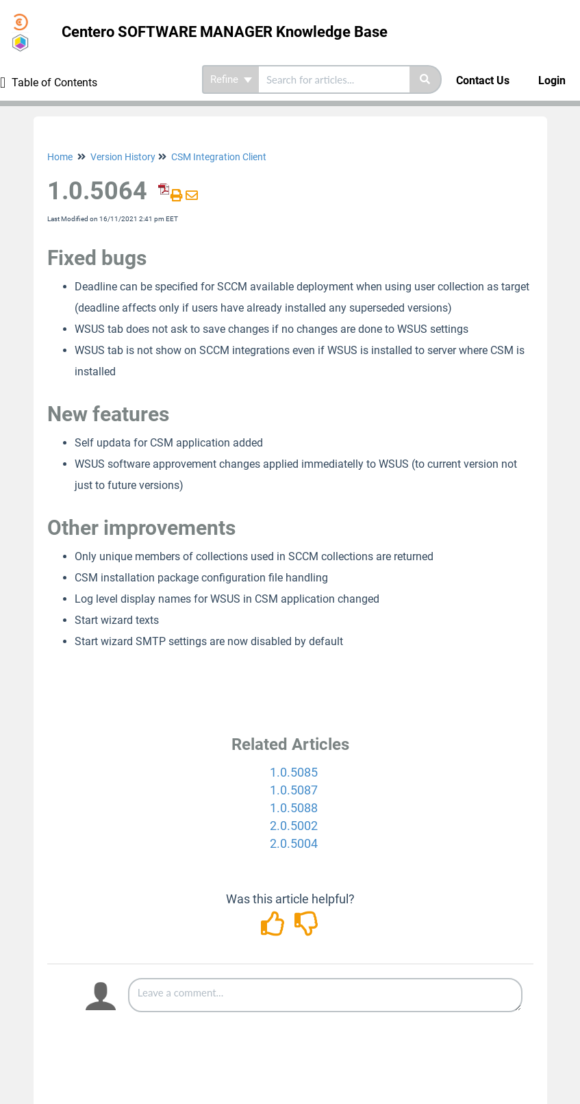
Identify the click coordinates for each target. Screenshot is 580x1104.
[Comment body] (325, 995)
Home (60, 156)
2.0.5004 (294, 843)
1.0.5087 (294, 790)
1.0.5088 (294, 808)
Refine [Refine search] (231, 79)
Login (552, 80)
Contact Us (482, 80)
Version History (122, 156)
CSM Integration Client (218, 156)
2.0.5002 (294, 825)
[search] (334, 79)
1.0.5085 (294, 772)
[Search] (425, 79)
